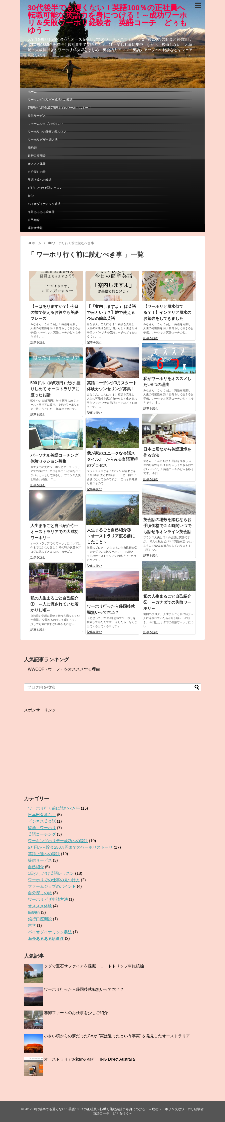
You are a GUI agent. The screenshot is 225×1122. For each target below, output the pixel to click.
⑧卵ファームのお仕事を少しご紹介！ (78, 1013)
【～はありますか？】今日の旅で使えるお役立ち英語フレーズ (54, 312)
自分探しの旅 (37, 172)
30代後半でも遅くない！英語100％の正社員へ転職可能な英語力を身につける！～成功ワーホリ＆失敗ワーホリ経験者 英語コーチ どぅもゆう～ (107, 19)
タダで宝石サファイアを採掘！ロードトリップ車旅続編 (94, 966)
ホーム (32, 91)
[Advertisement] (66, 748)
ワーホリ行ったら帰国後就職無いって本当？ (84, 989)
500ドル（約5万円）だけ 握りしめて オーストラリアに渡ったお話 (55, 389)
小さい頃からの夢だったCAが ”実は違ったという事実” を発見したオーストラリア (117, 1036)
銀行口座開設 (37, 156)
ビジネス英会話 (42, 821)
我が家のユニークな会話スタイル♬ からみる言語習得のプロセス (112, 459)
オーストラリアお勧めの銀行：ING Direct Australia (89, 1059)
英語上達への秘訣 (40, 180)
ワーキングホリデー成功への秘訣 (50, 99)
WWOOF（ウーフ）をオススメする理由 (64, 669)
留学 (31, 196)
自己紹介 (34, 220)
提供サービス (37, 115)
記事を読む (37, 342)
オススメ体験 (37, 164)
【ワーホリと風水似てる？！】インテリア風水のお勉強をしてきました (167, 312)
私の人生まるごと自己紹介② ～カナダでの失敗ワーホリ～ (167, 602)
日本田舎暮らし (42, 815)
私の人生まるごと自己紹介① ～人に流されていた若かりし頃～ (54, 604)
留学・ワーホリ (42, 828)
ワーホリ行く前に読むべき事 (54, 808)
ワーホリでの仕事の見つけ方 (47, 132)
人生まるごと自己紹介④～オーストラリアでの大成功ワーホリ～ (54, 532)
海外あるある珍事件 (41, 212)
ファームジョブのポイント (46, 124)
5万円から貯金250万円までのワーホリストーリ (59, 107)
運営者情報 (35, 228)
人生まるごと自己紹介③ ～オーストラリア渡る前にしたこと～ (111, 536)
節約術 (32, 148)
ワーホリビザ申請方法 (43, 140)
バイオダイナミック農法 (44, 204)
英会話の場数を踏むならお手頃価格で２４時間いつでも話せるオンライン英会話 (167, 526)
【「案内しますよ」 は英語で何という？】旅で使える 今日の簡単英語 (111, 312)
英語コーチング (42, 834)
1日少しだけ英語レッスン (45, 188)
